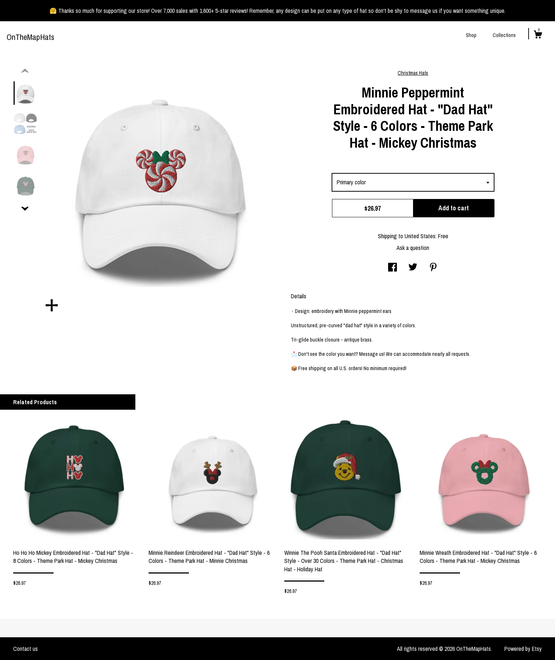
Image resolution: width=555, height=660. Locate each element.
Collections (504, 35)
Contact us (25, 649)
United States (420, 236)
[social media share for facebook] (392, 268)
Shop (471, 35)
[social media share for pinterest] (433, 268)
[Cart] (538, 35)
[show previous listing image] (25, 71)
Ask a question (413, 248)
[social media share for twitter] (413, 268)
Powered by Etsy (523, 649)
